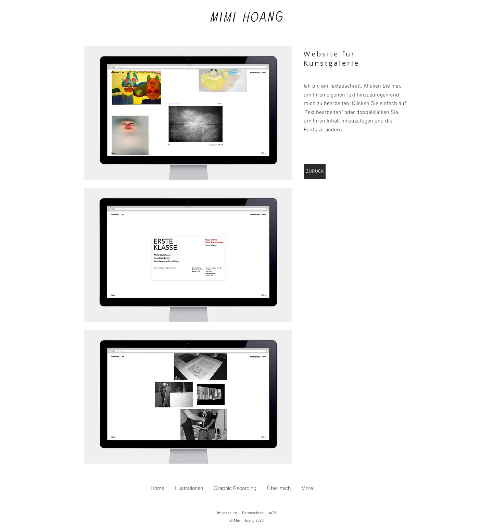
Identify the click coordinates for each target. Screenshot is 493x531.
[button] (188, 113)
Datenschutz (253, 513)
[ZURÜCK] (315, 171)
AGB (272, 513)
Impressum (227, 513)
